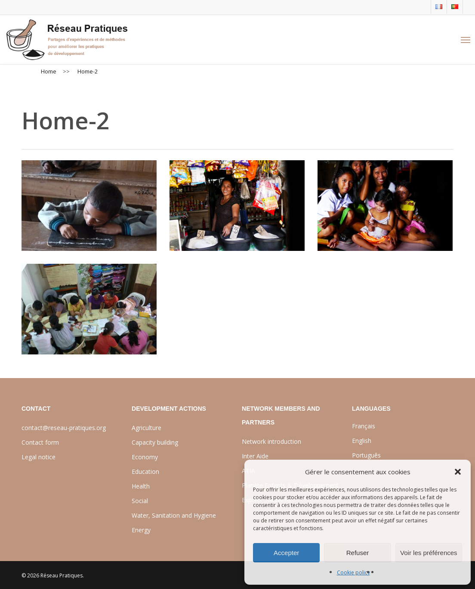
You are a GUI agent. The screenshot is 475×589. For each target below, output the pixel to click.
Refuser (357, 552)
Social (140, 501)
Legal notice (39, 457)
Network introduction (271, 441)
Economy (145, 457)
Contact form (40, 442)
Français (363, 426)
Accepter (286, 552)
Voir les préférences (428, 552)
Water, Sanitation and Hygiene (174, 515)
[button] (457, 471)
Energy (141, 530)
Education (145, 471)
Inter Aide (255, 456)
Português (366, 455)
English (361, 440)
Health (141, 486)
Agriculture (146, 428)
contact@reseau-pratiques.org (64, 428)
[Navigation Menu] (465, 39)
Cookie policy (353, 572)
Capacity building (155, 442)
